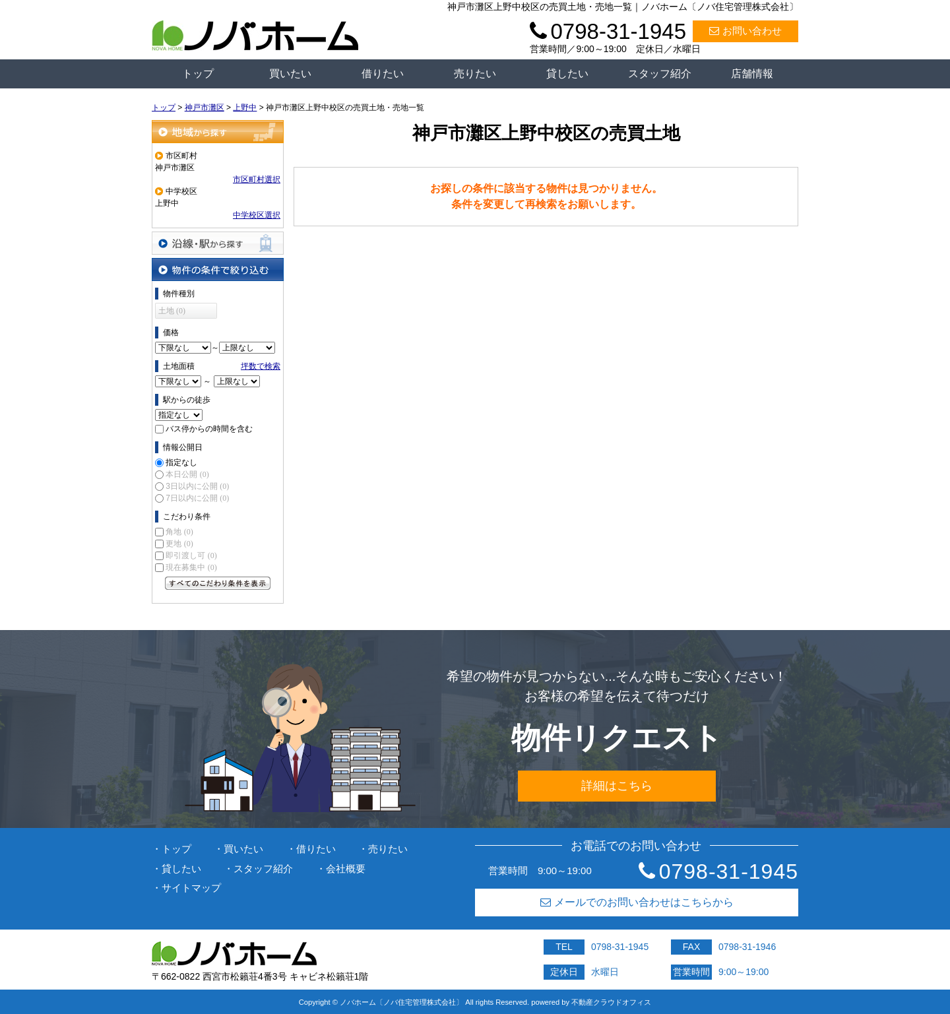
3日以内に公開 (197, 486)
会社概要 (345, 868)
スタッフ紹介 (659, 73)
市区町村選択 (256, 179)
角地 (179, 531)
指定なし (181, 462)
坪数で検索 (260, 366)
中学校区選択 (256, 215)
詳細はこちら (616, 785)
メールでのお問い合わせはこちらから (637, 902)
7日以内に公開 (197, 498)
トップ (198, 73)
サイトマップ (191, 887)
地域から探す (218, 131)
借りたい (383, 73)
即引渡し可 (191, 555)
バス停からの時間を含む (209, 428)
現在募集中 (191, 567)
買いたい (290, 73)
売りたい (475, 73)
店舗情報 (752, 73)
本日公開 (187, 474)
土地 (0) (171, 310)
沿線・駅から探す (218, 243)
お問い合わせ (745, 30)
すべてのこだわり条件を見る (217, 583)
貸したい (567, 73)
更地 (179, 543)
